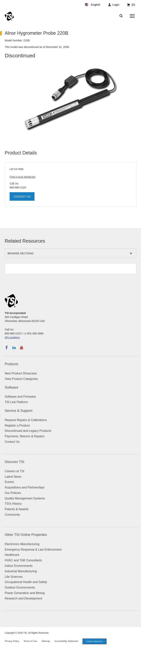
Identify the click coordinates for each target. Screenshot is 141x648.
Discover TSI (14, 462)
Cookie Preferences (95, 641)
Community (12, 514)
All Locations (12, 337)
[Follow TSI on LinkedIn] (14, 347)
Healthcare (12, 554)
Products (11, 364)
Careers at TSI (14, 471)
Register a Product (17, 425)
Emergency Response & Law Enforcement (33, 549)
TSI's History (13, 503)
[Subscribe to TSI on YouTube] (21, 347)
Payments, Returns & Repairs (24, 436)
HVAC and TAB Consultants (23, 560)
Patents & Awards (16, 509)
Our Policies (13, 492)
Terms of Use (30, 641)
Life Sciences (14, 576)
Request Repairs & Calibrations (26, 420)
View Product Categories (21, 378)
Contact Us (22, 196)
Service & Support (18, 411)
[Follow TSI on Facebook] (6, 347)
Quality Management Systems (25, 498)
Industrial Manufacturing (21, 571)
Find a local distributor (22, 176)
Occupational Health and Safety (26, 582)
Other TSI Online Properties (26, 535)
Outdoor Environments (20, 587)
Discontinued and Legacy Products (28, 430)
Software (11, 387)
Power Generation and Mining (25, 593)
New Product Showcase (21, 373)
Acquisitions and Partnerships (24, 487)
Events (9, 482)
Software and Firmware (20, 396)
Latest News (13, 476)
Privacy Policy (12, 641)
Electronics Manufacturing (22, 544)
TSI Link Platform (16, 402)
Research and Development (23, 598)
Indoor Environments (19, 565)
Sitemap (45, 641)
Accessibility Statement (66, 641)
